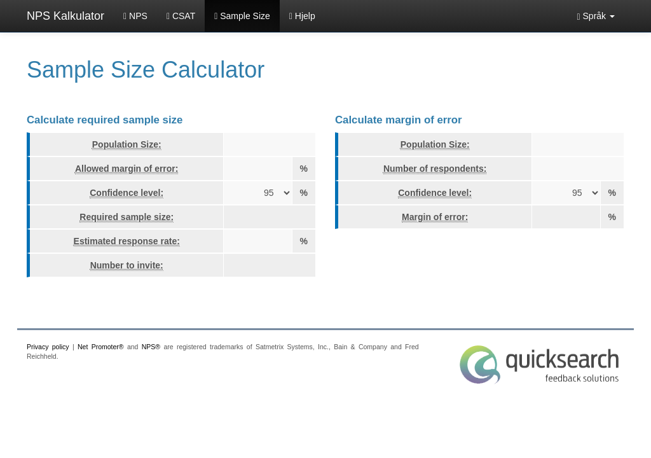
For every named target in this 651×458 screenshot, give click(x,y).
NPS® (151, 346)
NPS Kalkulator (65, 16)
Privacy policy (48, 346)
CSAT (181, 16)
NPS (135, 16)
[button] (596, 16)
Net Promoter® (101, 346)
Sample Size (242, 16)
